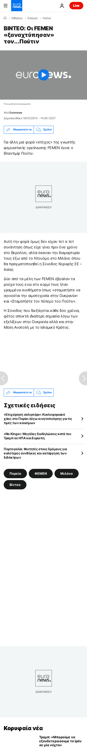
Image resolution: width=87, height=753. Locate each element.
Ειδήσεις (17, 18)
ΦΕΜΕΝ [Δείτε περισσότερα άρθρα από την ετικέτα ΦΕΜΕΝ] (41, 473)
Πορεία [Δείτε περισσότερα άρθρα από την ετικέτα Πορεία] (15, 473)
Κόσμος (33, 18)
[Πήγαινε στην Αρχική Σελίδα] (16, 5)
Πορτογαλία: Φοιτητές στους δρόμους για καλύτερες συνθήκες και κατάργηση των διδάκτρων (35, 453)
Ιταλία (47, 18)
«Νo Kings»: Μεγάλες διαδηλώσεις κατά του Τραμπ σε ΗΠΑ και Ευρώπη (37, 436)
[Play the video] (43, 75)
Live (76, 5)
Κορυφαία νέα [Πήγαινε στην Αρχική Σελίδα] (23, 728)
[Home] (5, 18)
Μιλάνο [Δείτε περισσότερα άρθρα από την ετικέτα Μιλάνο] (66, 473)
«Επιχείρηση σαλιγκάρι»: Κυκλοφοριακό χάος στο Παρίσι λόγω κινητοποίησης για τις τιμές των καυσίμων (38, 418)
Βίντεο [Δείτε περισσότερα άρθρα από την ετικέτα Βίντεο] (15, 484)
